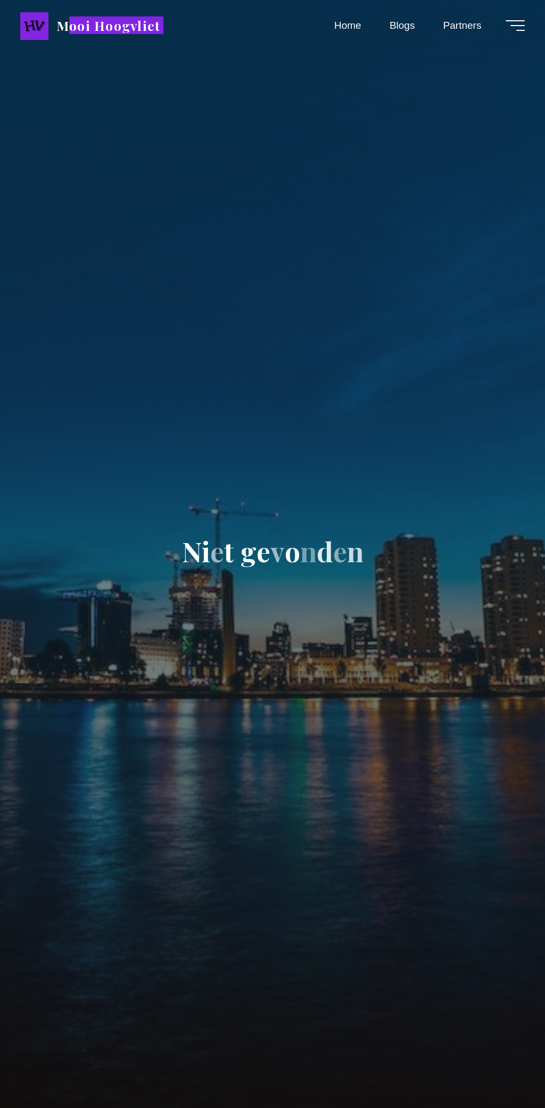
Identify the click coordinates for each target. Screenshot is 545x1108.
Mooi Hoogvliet (108, 25)
